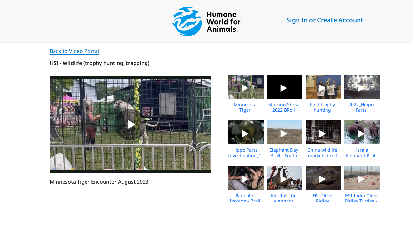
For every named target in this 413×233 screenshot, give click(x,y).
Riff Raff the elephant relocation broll (283, 200)
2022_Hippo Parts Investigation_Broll (364, 109)
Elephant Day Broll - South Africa (283, 155)
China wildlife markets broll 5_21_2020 (322, 155)
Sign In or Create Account (325, 19)
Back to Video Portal (74, 51)
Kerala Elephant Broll (361, 152)
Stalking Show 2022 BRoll (283, 107)
